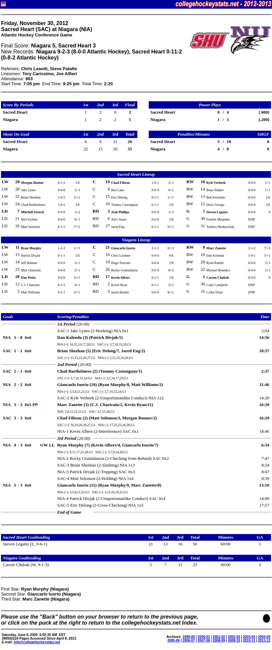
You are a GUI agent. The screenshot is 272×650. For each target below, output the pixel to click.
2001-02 (219, 637)
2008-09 (219, 640)
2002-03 (234, 637)
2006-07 (189, 640)
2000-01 (204, 637)
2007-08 (204, 640)
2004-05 (264, 637)
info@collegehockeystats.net (37, 642)
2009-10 (234, 640)
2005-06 (173, 640)
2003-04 (249, 637)
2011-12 (264, 640)
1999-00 (189, 637)
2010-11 (249, 640)
